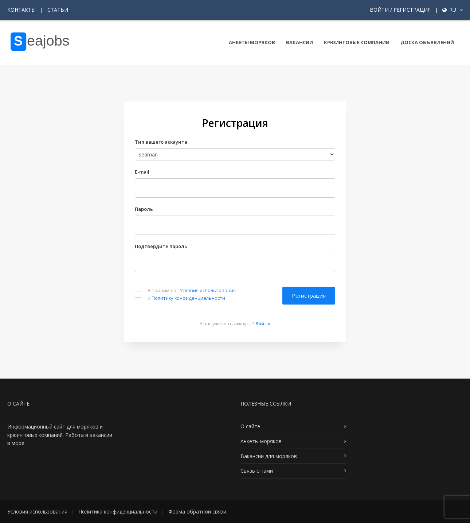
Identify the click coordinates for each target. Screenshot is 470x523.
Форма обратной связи (197, 511)
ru (452, 9)
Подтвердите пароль (161, 246)
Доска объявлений (427, 42)
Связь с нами (256, 470)
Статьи (57, 9)
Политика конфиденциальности (117, 511)
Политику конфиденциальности (188, 298)
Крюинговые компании (356, 42)
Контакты (21, 9)
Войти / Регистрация (400, 9)
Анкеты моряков (252, 42)
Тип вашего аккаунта (161, 142)
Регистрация (309, 295)
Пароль (144, 209)
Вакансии (299, 42)
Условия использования (208, 290)
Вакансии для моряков (268, 456)
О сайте (250, 426)
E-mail (142, 171)
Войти (263, 323)
